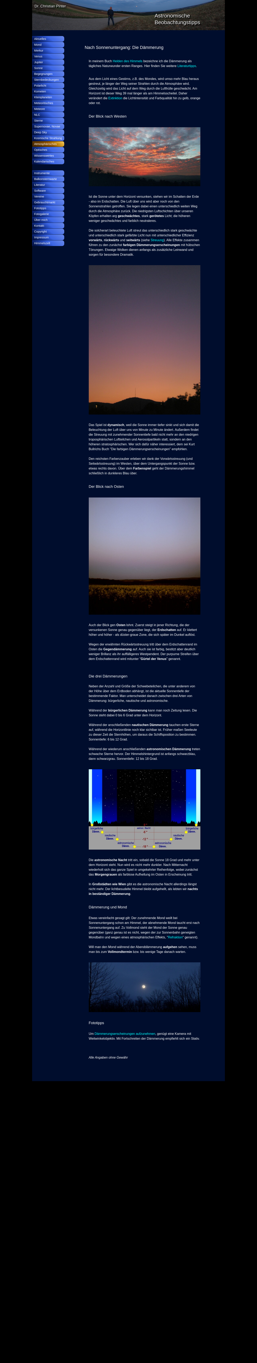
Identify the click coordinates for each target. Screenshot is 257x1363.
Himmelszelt (42, 243)
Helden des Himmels (128, 61)
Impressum (41, 237)
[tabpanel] (143, 47)
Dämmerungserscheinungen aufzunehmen (125, 1033)
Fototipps (40, 208)
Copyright (40, 231)
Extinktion (115, 98)
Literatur (39, 184)
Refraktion (175, 937)
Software (40, 190)
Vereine (39, 196)
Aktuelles (40, 38)
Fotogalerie (41, 214)
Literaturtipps (186, 66)
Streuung (157, 240)
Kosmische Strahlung (48, 138)
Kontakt (39, 225)
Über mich (41, 219)
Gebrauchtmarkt (44, 202)
